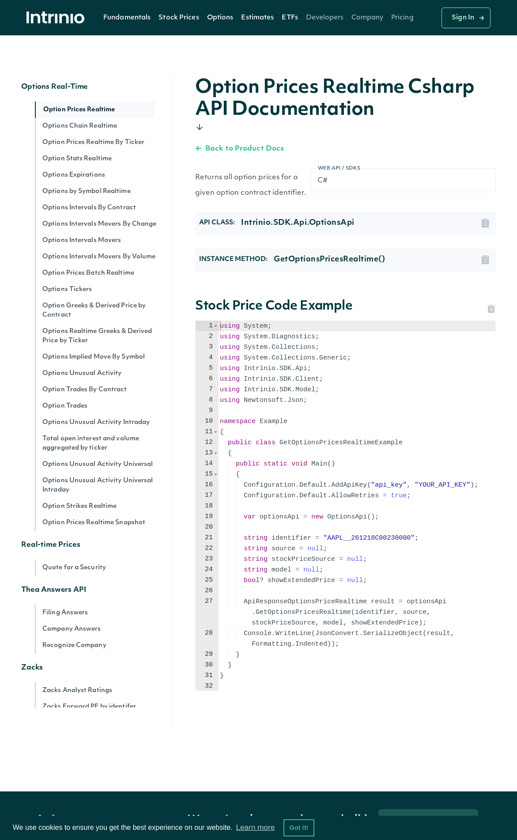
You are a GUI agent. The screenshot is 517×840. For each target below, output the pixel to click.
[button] (127, 17)
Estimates (257, 18)
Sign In (463, 18)
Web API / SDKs (339, 168)
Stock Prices (178, 18)
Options (220, 18)
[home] (57, 18)
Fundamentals (127, 18)
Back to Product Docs (239, 148)
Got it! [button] (298, 827)
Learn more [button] (255, 827)
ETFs (290, 18)
